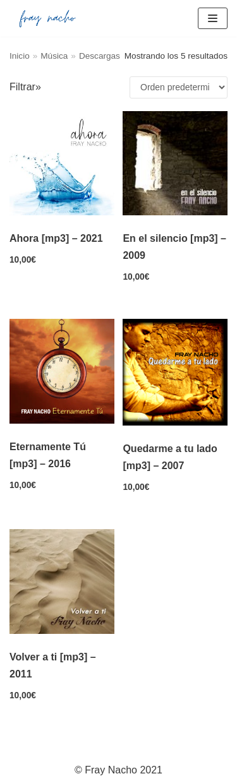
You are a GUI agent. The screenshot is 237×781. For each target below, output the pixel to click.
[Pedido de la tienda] (179, 87)
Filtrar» (25, 86)
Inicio (19, 56)
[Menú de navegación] (213, 18)
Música (54, 56)
